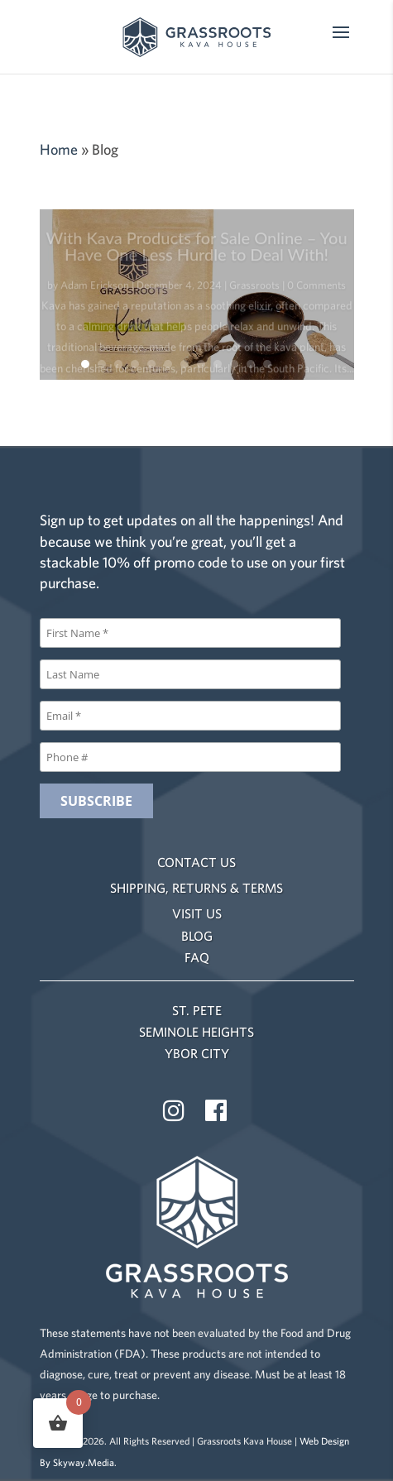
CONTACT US (196, 862)
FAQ (197, 957)
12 (267, 364)
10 (234, 364)
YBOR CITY (197, 1053)
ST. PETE (197, 1010)
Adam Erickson (94, 289)
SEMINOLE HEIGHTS (196, 1031)
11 (251, 364)
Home (59, 149)
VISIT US (197, 913)
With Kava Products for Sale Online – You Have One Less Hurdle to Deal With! (196, 250)
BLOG (197, 935)
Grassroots (254, 289)
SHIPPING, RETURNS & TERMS (196, 887)
